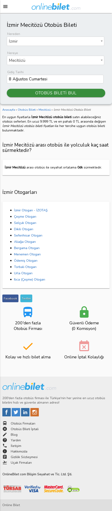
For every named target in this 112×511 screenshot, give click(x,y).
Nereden (13, 34)
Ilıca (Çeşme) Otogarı (29, 279)
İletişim (16, 446)
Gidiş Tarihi (15, 72)
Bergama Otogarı (27, 248)
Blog (14, 434)
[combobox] (55, 41)
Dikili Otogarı (23, 229)
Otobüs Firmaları (23, 423)
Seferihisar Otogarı (28, 235)
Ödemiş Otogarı (25, 260)
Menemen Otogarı (27, 254)
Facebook (10, 298)
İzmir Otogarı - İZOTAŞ (31, 210)
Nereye (12, 53)
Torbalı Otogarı (25, 267)
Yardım (16, 440)
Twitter (26, 298)
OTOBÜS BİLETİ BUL (56, 93)
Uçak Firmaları (21, 462)
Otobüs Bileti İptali (25, 429)
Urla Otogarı (23, 273)
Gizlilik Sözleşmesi (24, 457)
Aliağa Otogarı (25, 242)
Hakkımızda (19, 451)
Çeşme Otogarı (25, 216)
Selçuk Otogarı (25, 223)
